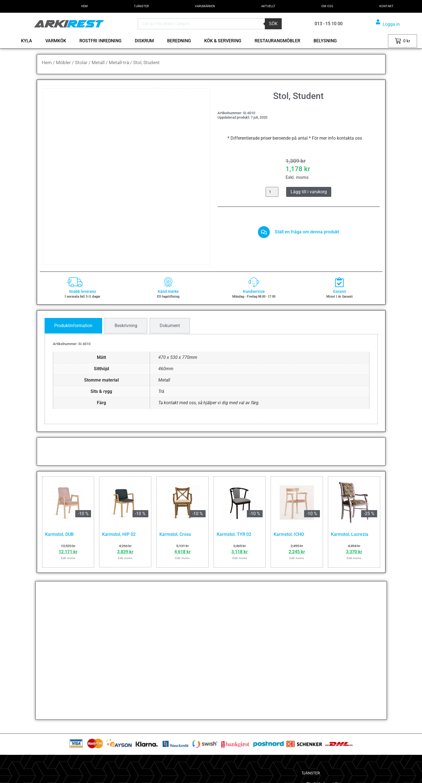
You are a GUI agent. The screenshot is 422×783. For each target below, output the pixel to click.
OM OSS (327, 6)
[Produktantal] (272, 192)
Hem (47, 62)
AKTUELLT (268, 6)
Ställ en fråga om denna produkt (308, 232)
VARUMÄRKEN (205, 6)
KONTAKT (386, 6)
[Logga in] (378, 21)
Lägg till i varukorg (309, 191)
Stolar (81, 62)
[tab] (73, 325)
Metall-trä (119, 62)
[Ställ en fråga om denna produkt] (264, 232)
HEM (84, 6)
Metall (98, 62)
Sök (273, 23)
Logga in (391, 24)
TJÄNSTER (141, 6)
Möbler (63, 62)
